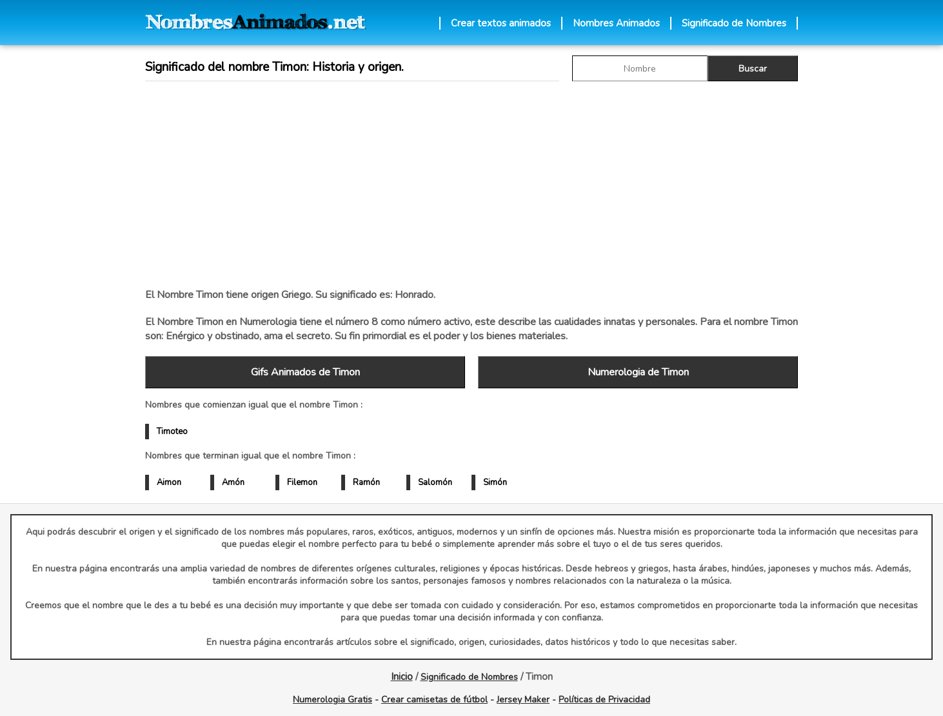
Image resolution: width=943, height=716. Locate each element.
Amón (233, 482)
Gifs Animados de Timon (305, 372)
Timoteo (172, 431)
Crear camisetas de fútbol (434, 699)
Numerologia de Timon (638, 372)
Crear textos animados (501, 23)
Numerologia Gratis (332, 699)
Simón (495, 482)
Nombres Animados (616, 23)
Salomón (435, 482)
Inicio (402, 676)
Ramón (366, 482)
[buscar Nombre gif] (640, 68)
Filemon (302, 482)
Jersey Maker (523, 699)
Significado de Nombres (734, 23)
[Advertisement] (471, 184)
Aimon (169, 482)
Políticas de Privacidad (604, 699)
